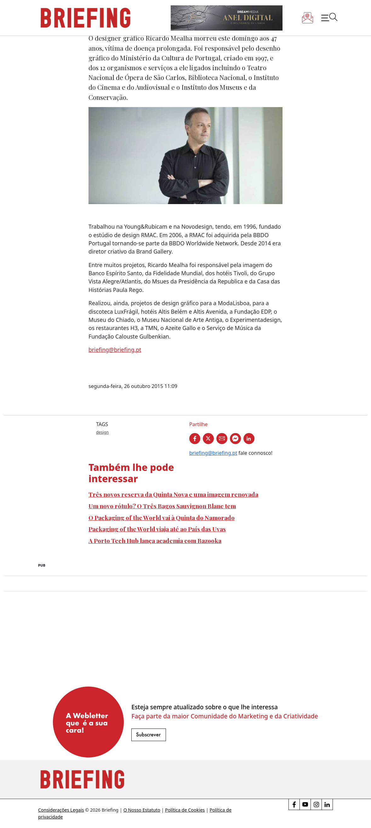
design (102, 432)
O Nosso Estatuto (141, 810)
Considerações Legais (61, 810)
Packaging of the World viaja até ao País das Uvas (157, 529)
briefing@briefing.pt (114, 349)
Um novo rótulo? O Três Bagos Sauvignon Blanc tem (162, 506)
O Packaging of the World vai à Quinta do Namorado (161, 517)
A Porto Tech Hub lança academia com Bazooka (154, 540)
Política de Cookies (185, 810)
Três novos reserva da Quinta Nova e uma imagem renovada (173, 494)
